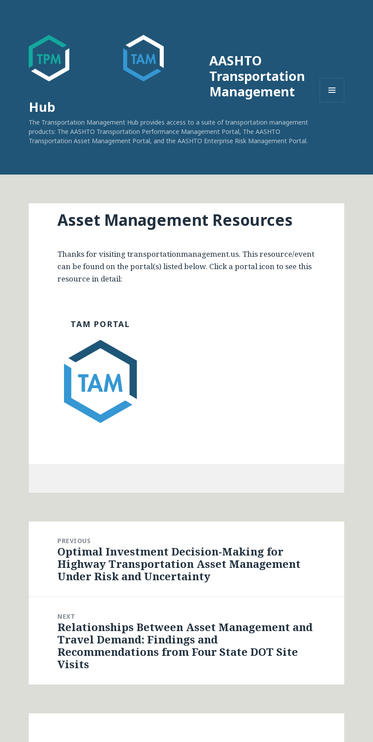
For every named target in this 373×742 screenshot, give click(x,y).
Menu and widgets (332, 102)
